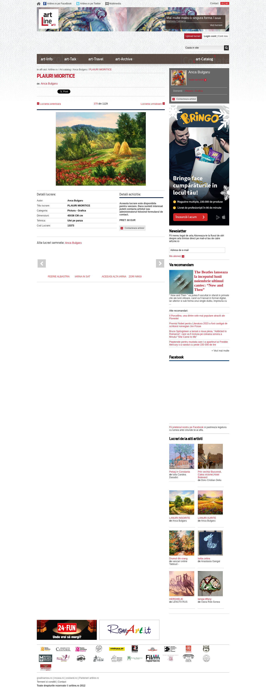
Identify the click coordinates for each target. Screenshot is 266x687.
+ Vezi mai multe (220, 350)
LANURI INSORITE (179, 518)
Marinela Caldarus (176, 21)
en (227, 3)
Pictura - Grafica (194, 91)
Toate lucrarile (197, 79)
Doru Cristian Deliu (211, 480)
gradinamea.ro (44, 678)
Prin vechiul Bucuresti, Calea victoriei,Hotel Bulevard (210, 474)
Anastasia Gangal (210, 561)
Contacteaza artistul (132, 228)
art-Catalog (204, 59)
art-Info (46, 59)
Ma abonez (176, 256)
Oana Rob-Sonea (210, 601)
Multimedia (115, 3)
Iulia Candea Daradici (177, 476)
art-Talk (70, 59)
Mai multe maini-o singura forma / (190, 18)
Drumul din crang (178, 558)
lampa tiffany (204, 599)
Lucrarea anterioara (49, 103)
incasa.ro (59, 678)
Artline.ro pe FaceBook (59, 3)
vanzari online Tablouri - (178, 563)
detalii (218, 18)
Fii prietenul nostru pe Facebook (186, 427)
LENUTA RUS (180, 601)
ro (222, 3)
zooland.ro (71, 678)
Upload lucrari (193, 36)
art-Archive (123, 59)
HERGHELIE (176, 599)
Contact (214, 3)
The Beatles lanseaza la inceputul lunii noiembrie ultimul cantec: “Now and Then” (211, 281)
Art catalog (65, 69)
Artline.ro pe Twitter (90, 3)
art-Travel (95, 59)
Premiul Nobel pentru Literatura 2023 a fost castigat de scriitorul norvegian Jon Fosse (198, 325)
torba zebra (204, 558)
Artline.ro (53, 69)
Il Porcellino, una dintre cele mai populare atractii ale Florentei (197, 317)
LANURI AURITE (207, 518)
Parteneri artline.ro (89, 678)
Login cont (210, 36)
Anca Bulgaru (80, 69)
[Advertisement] (109, 42)
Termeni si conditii (46, 681)
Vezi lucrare (216, 25)
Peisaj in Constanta (179, 471)
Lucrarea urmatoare (153, 103)
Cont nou (223, 36)
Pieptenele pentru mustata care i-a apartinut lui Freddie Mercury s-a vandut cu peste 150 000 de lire (198, 343)
